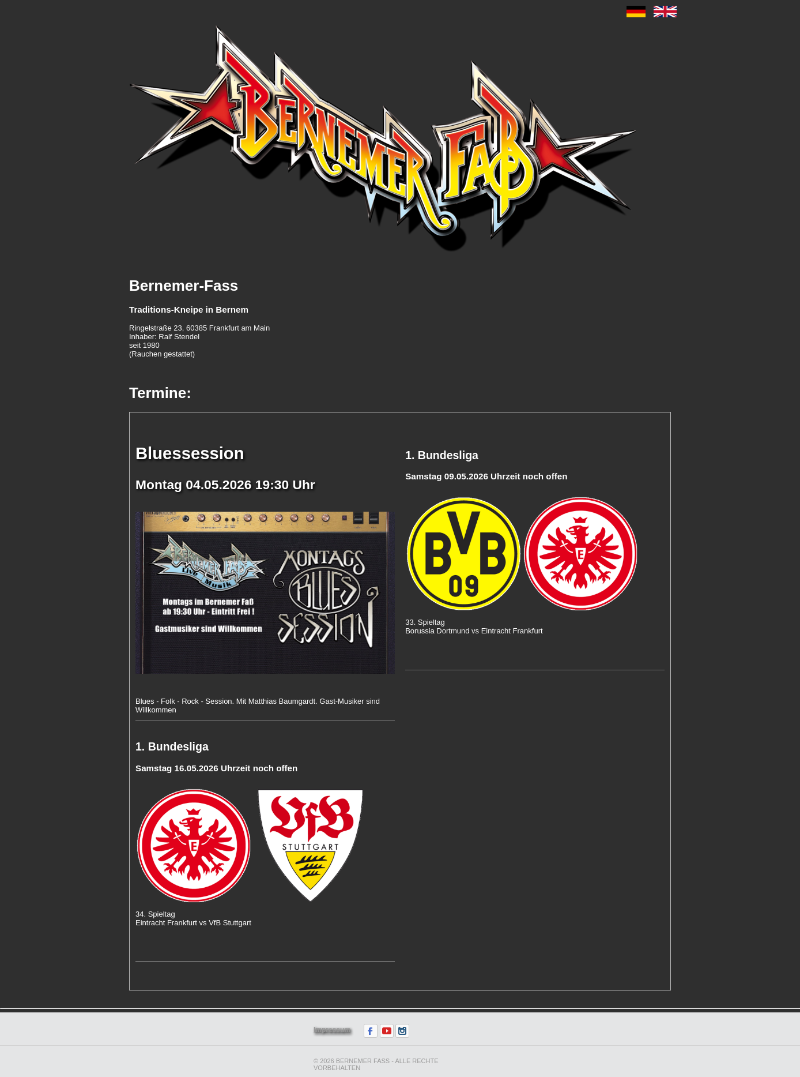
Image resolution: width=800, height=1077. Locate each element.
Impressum (332, 1030)
